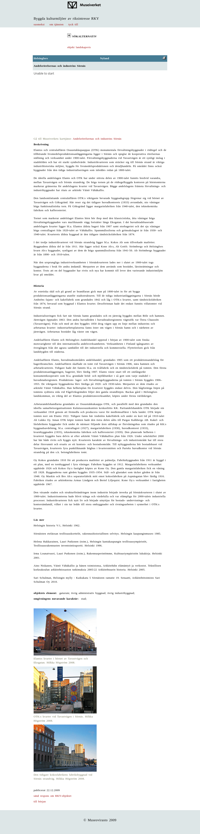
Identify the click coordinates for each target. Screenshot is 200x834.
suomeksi (39, 24)
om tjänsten (57, 24)
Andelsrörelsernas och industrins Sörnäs (97, 138)
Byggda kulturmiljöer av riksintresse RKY (66, 19)
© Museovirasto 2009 (100, 820)
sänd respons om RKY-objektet (52, 795)
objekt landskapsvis (79, 47)
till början (40, 801)
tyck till (73, 24)
